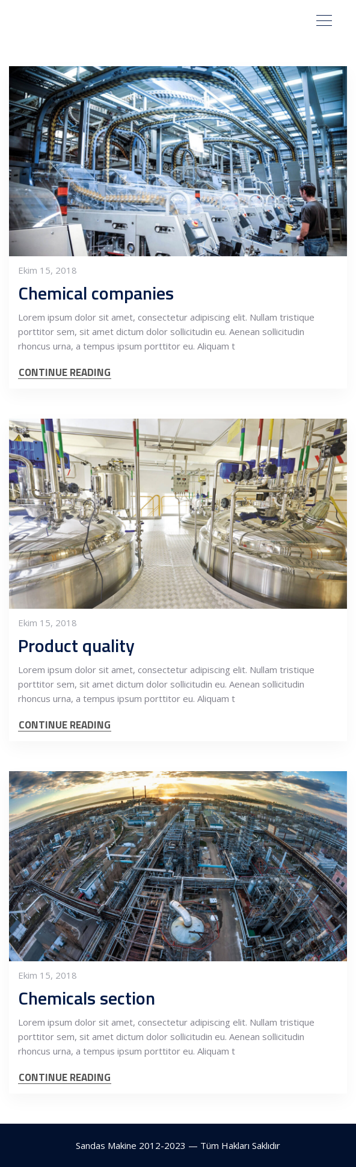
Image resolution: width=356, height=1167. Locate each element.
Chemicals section (86, 998)
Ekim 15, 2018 (47, 270)
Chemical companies (96, 293)
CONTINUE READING (65, 373)
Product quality (76, 645)
